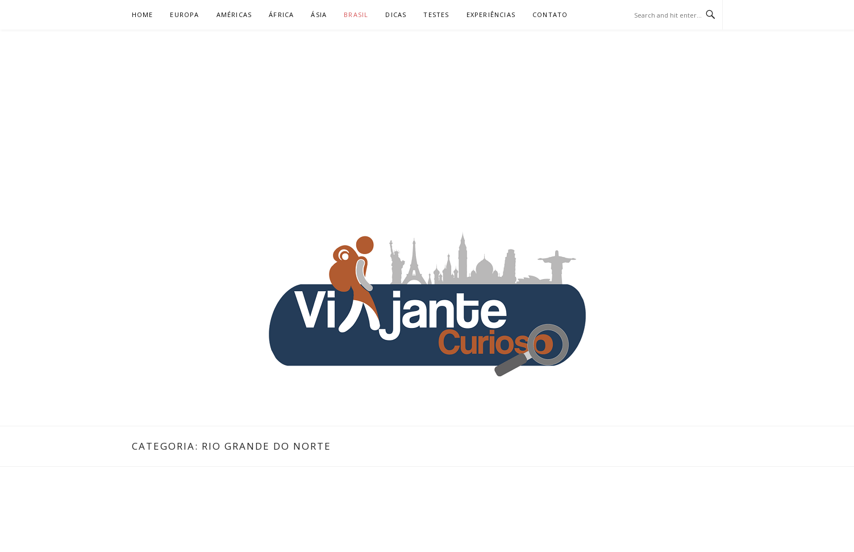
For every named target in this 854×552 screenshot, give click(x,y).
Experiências (490, 14)
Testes (436, 14)
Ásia (319, 14)
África (281, 14)
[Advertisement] (427, 114)
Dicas (395, 14)
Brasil (356, 14)
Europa (184, 14)
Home (142, 14)
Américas (234, 14)
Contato (550, 14)
